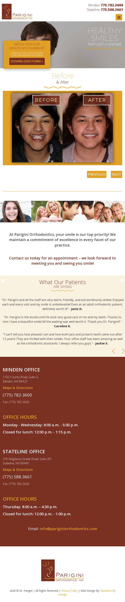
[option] (62, 44)
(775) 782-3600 (17, 395)
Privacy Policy (69, 590)
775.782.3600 (112, 5)
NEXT (116, 174)
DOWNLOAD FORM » (27, 61)
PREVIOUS (96, 174)
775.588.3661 (112, 9)
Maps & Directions (18, 387)
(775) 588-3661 (17, 477)
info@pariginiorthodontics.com (68, 528)
